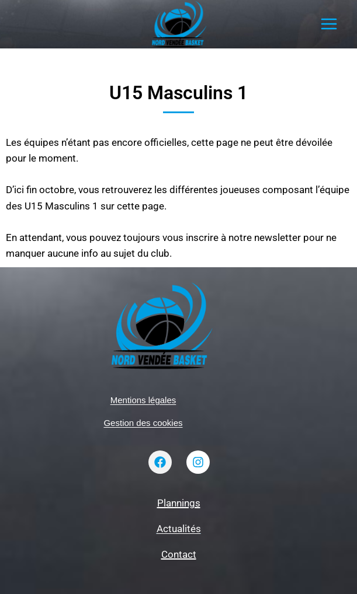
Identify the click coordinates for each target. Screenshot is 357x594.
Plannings (178, 503)
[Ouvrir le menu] (328, 24)
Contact (178, 554)
